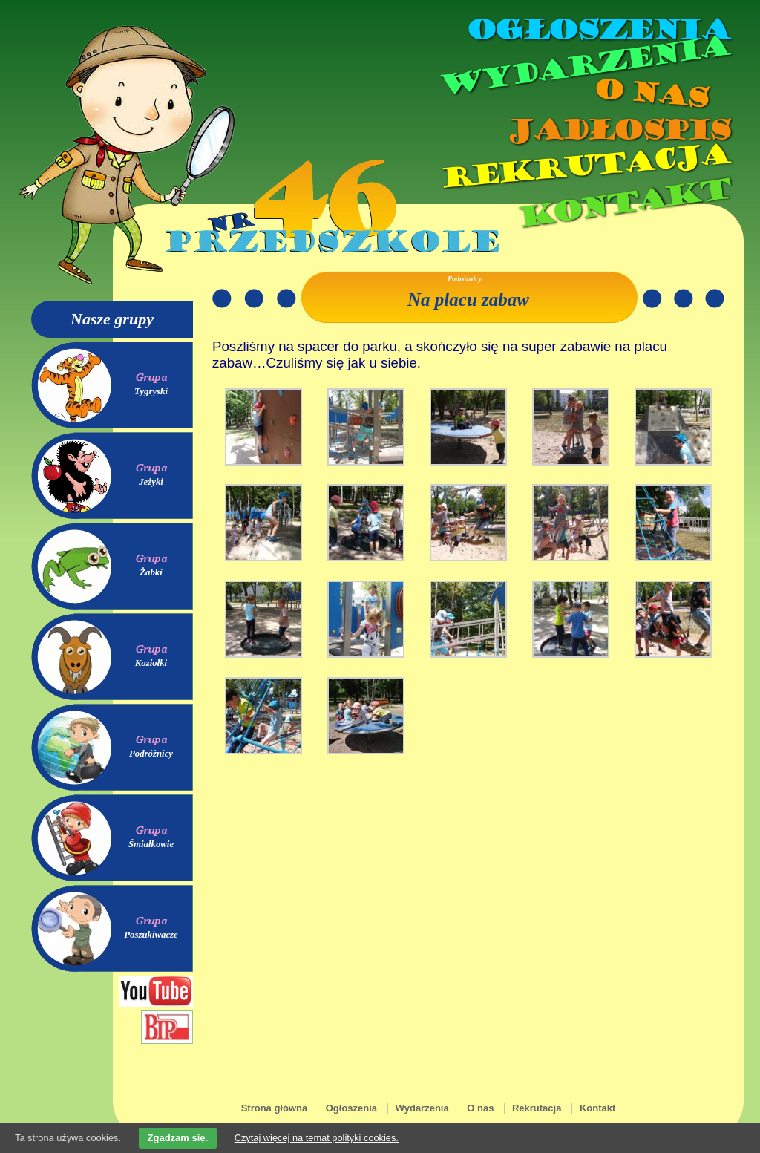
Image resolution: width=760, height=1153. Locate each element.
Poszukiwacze (151, 935)
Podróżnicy (151, 753)
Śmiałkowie (151, 844)
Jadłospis (617, 129)
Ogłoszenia (597, 29)
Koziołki (151, 663)
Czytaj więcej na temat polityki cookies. (317, 1137)
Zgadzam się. (178, 1137)
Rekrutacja (584, 166)
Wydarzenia (583, 66)
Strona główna (274, 1108)
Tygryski (151, 391)
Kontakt (623, 203)
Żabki (151, 572)
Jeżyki (151, 482)
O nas (650, 93)
